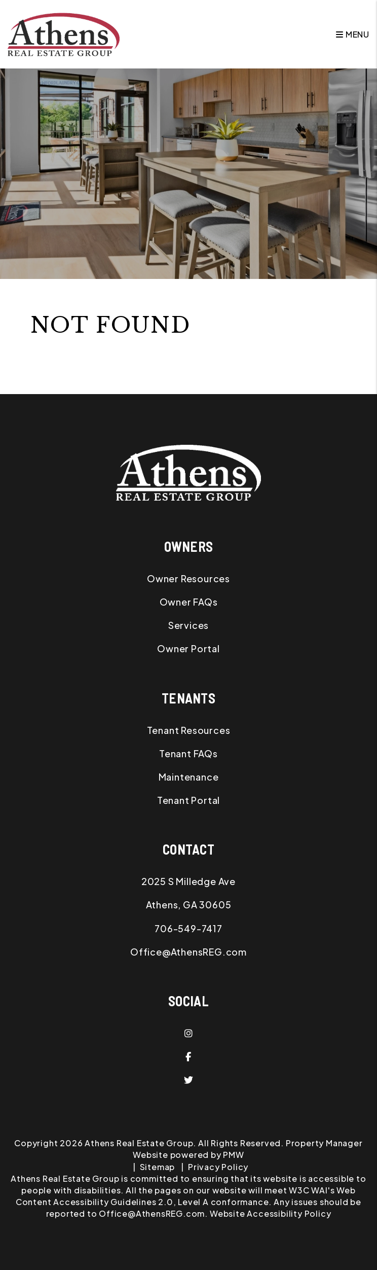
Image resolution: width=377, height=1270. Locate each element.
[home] (64, 33)
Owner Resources (188, 578)
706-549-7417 (188, 928)
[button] (188, 1033)
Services (188, 625)
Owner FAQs (189, 602)
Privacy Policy (218, 1166)
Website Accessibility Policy (270, 1213)
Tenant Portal (188, 800)
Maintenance (189, 777)
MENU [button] (352, 34)
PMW (233, 1154)
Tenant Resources (189, 730)
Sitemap (157, 1166)
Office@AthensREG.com (188, 952)
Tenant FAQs (188, 753)
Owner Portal (188, 648)
